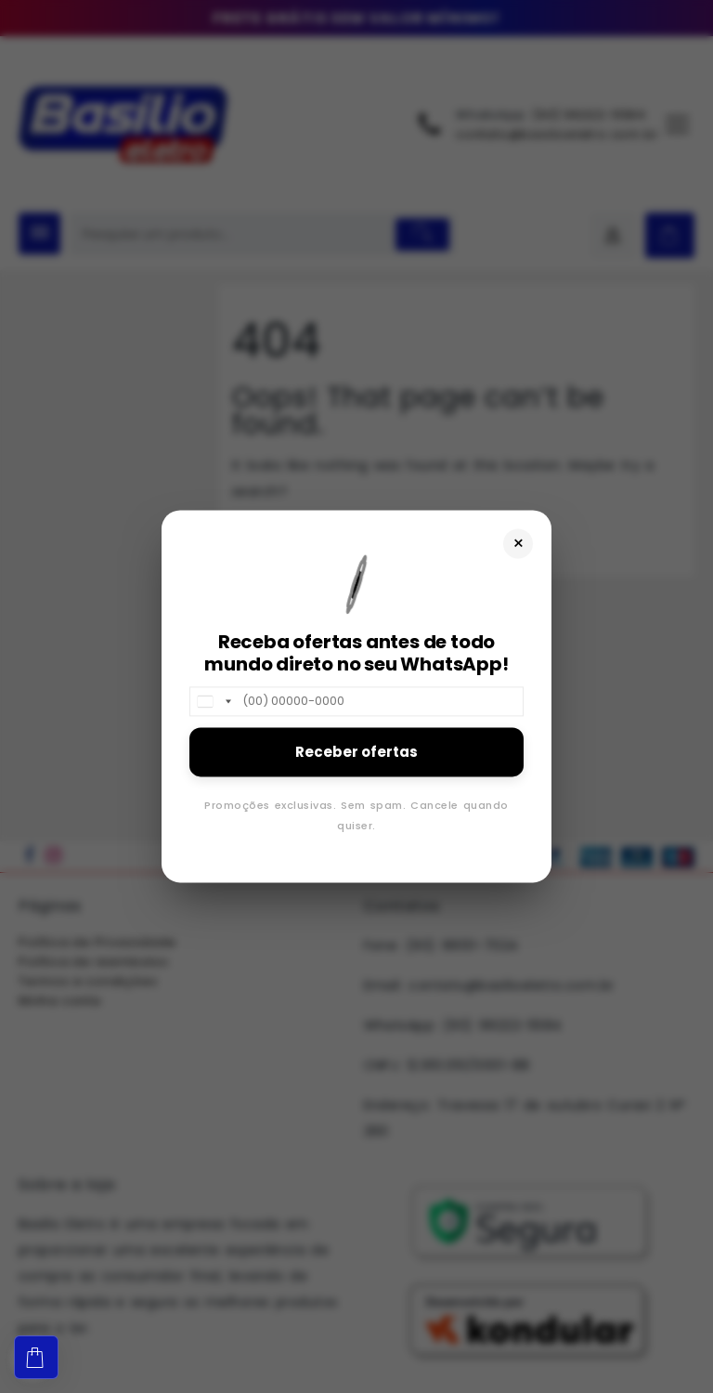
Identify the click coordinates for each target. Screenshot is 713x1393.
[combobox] (213, 701)
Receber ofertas (356, 752)
